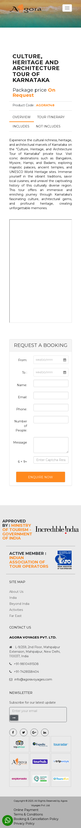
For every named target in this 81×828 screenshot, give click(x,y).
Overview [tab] (22, 117)
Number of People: (20, 425)
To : (24, 373)
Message (20, 442)
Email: (22, 397)
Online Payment (26, 810)
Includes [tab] (21, 126)
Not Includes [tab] (48, 126)
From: (22, 360)
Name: (22, 385)
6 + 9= (22, 462)
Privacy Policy (24, 823)
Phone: (21, 409)
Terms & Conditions (28, 814)
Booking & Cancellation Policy (36, 819)
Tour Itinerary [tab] (51, 117)
